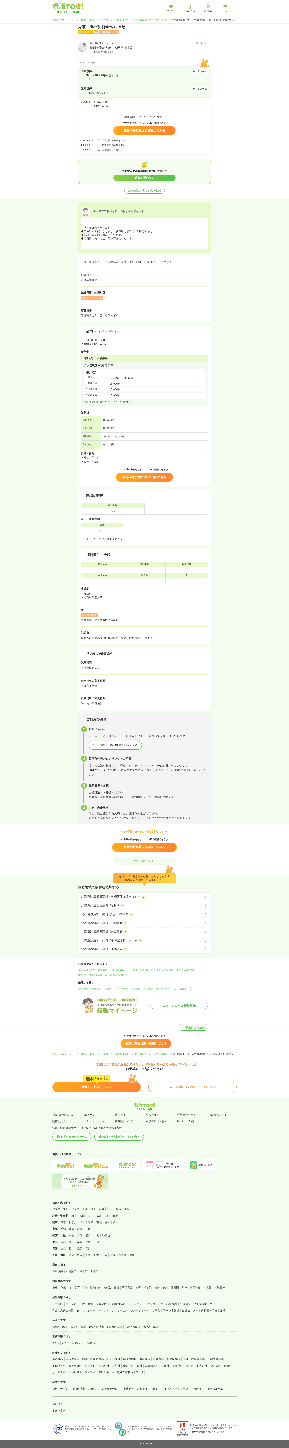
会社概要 (57, 1404)
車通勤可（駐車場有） (89, 989)
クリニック (135, 1303)
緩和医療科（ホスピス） (132, 1372)
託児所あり (170, 1388)
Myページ (89, 1114)
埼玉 (82, 1222)
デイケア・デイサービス (113, 1310)
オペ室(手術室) (78, 1287)
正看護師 (135, 989)
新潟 (74, 1215)
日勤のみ (184, 989)
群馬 (115, 1222)
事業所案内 (59, 1410)
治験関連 (220, 1287)
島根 (88, 1241)
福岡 (71, 1255)
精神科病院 (119, 1303)
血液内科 (145, 1359)
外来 (63, 1287)
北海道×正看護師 (165, 970)
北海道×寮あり (120, 970)
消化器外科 (59, 1365)
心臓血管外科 (216, 1359)
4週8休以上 (78, 1388)
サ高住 (156, 1310)
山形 (118, 1209)
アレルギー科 (106, 1372)
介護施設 (185, 1303)
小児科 (116, 1365)
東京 (63, 1222)
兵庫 (80, 1235)
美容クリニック (154, 1303)
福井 (99, 1215)
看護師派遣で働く (156, 1121)
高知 (88, 1248)
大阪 (63, 1235)
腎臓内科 (158, 1359)
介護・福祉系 (121, 989)
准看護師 (148, 989)
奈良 (96, 1235)
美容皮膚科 (72, 1359)
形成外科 (104, 1365)
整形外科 (90, 1365)
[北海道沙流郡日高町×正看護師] (144, 923)
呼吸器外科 (198, 1359)
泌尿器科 (177, 1365)
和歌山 (106, 1235)
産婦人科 (128, 1365)
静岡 (80, 1228)
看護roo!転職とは (62, 1114)
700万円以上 (132, 1326)
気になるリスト (217, 1114)
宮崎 (112, 1255)
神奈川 (73, 1222)
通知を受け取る (144, 177)
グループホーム (140, 1310)
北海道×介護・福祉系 (142, 970)
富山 (82, 1215)
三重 (88, 1228)
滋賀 (88, 1235)
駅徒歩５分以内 (111, 1388)
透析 (116, 1287)
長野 (115, 1215)
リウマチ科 (59, 1372)
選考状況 (120, 1114)
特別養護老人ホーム (166, 989)
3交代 (65, 1342)
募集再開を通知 (193, 1027)
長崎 (87, 1255)
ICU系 (107, 1287)
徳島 (63, 1248)
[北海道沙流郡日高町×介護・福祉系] (144, 914)
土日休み (93, 1388)
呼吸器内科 (97, 1359)
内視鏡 (207, 1287)
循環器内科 (129, 1359)
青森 (85, 1209)
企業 (222, 1310)
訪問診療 (195, 1287)
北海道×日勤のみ (119, 975)
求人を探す (152, 1114)
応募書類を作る (186, 1114)
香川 (71, 1248)
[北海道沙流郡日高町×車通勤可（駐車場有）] (144, 897)
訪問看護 (127, 1287)
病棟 (55, 1287)
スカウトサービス (94, 1121)
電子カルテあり (216, 1388)
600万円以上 (114, 1326)
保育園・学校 (179, 1287)
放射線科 (215, 1365)
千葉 (90, 1222)
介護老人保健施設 (63, 1310)
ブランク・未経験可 (192, 1388)
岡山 (71, 1241)
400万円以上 (78, 1326)
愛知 (63, 1228)
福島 (126, 1209)
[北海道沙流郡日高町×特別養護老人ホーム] (144, 940)
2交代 (55, 1342)
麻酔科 (228, 1365)
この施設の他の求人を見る (144, 190)
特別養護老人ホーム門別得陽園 (151, 19)
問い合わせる (97, 736)
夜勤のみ (91, 1342)
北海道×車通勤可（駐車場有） (93, 970)
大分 (104, 1255)
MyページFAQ (185, 1121)
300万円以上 (60, 1326)
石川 (90, 1215)
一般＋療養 (86, 1303)
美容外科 (57, 1359)
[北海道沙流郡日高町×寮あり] (144, 905)
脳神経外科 (75, 1365)
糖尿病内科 (173, 1359)
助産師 (94, 1271)
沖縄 (132, 1255)
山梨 (107, 1215)
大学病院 (71, 1303)
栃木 (107, 1222)
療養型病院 (102, 1303)
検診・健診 (161, 1287)
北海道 (104, 19)
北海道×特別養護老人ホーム (92, 975)
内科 (85, 1359)
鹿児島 (122, 1255)
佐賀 (79, 1255)
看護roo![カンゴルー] (63, 19)
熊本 (96, 1255)
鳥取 (80, 1241)
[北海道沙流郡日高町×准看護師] (144, 932)
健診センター (190, 1310)
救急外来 (95, 1287)
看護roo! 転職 (88, 19)
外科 (185, 1359)
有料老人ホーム (86, 1310)
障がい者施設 (171, 1310)
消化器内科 (113, 1359)
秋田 (109, 1209)
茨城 (99, 1222)
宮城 (101, 1209)
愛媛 (80, 1248)
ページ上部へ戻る (144, 860)
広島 (63, 1241)
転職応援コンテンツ (127, 1121)
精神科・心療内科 (196, 1365)
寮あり (107, 989)
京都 (71, 1235)
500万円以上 (96, 1326)
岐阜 (71, 1228)
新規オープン (60, 1388)
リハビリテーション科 (82, 1372)
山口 (96, 1241)
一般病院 (57, 1303)
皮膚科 (165, 1365)
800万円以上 (151, 1326)
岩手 (93, 1209)
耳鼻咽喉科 (151, 1365)
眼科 (139, 1365)
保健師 (84, 1271)
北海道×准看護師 (185, 970)
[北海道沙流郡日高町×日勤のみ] (144, 949)
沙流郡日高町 (122, 19)
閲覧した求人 (60, 1121)
